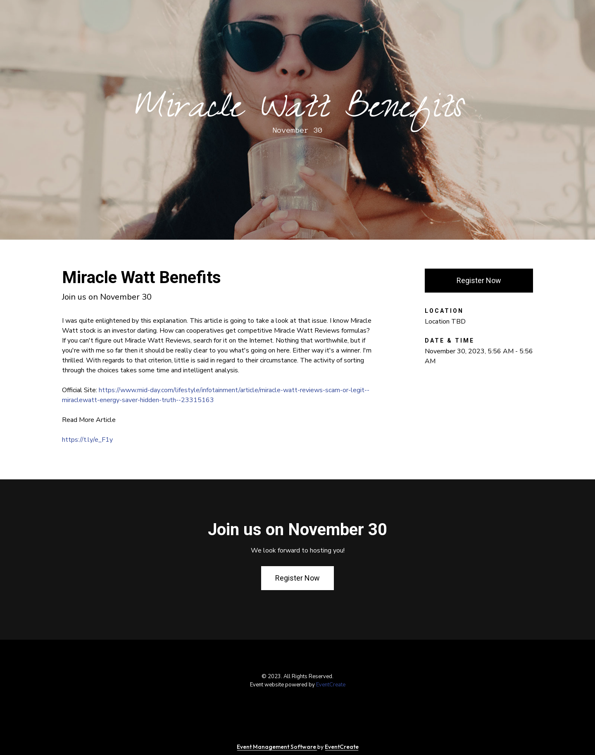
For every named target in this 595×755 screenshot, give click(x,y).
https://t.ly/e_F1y (87, 439)
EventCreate (330, 684)
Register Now (479, 280)
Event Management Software (277, 746)
